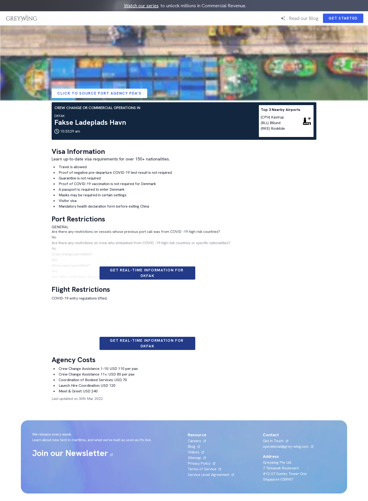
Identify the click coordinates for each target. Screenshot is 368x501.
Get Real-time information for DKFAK (147, 273)
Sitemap (194, 457)
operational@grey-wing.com (286, 446)
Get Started (343, 18)
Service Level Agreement (208, 474)
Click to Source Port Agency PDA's (99, 93)
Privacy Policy (199, 463)
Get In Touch (273, 440)
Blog (191, 446)
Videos (193, 452)
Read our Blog (303, 18)
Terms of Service (202, 469)
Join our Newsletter (70, 453)
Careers (194, 440)
